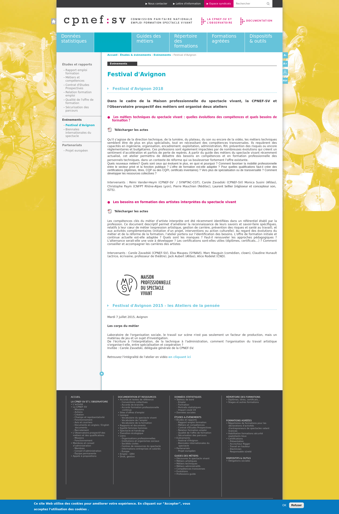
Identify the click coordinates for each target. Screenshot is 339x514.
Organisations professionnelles (138, 438)
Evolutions (182, 471)
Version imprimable (285, 72)
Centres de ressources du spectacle (141, 446)
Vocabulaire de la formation (137, 423)
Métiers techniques (187, 463)
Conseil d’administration (88, 451)
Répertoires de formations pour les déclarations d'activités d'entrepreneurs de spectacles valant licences (248, 427)
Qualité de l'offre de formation (194, 432)
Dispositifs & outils (261, 39)
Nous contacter (157, 3)
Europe (125, 451)
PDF (285, 80)
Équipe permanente (85, 453)
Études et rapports (77, 64)
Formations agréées (224, 39)
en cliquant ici (179, 357)
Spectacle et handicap (132, 430)
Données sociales (186, 412)
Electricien (235, 449)
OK (284, 505)
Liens (122, 435)
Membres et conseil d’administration (83, 444)
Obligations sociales (239, 460)
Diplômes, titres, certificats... (244, 399)
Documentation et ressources (260, 20)
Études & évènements (112, 39)
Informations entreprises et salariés (141, 448)
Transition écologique (131, 433)
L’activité (78, 404)
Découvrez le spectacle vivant (193, 458)
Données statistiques (74, 39)
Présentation (237, 441)
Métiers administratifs (188, 466)
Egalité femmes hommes (133, 428)
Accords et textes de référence (136, 399)
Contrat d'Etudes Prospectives (77, 86)
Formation (183, 404)
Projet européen (76, 150)
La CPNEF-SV (80, 407)
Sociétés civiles (130, 443)
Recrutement (82, 430)
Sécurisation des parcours (77, 109)
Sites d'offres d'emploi (132, 412)
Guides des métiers (149, 39)
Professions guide (186, 474)
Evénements (162, 54)
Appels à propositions (84, 456)
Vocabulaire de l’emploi (134, 420)
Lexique (124, 415)
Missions (79, 409)
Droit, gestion (127, 456)
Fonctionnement (83, 419)
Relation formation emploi (192, 430)
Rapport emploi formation (76, 71)
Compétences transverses (191, 468)
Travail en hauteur (240, 446)
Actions (78, 412)
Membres (80, 448)
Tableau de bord (185, 399)
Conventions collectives (135, 402)
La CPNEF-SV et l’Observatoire (217, 20)
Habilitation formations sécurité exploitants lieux (245, 434)
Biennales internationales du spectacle (78, 133)
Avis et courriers (83, 422)
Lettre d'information (188, 3)
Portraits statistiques (189, 407)
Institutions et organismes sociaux (140, 441)
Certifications (235, 438)
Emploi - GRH (127, 454)
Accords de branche (132, 404)
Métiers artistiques (187, 461)
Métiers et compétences (75, 79)
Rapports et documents (132, 425)
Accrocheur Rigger (240, 443)
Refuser (296, 505)
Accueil (123, 20)
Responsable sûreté (240, 451)
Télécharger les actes (131, 130)
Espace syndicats (220, 3)
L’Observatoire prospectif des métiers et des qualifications (89, 434)
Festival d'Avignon (80, 125)
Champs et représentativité (90, 417)
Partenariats (72, 145)
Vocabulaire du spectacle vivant (139, 417)
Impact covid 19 (187, 410)
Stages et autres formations (243, 402)
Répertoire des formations (243, 397)
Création (79, 414)
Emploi (182, 402)
